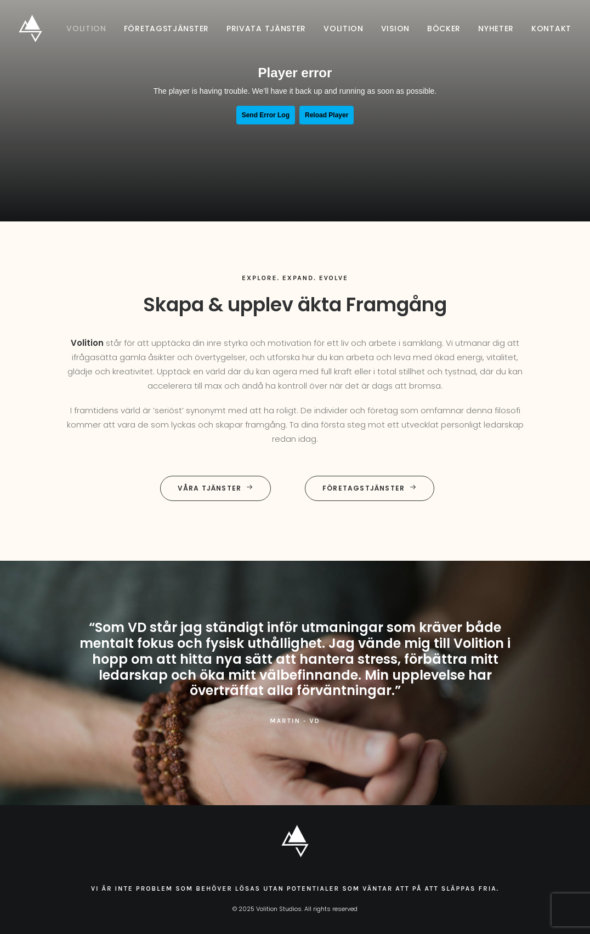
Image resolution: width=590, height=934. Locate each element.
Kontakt (551, 28)
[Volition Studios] (30, 28)
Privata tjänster (266, 28)
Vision (395, 28)
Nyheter (496, 28)
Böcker (444, 28)
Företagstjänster (166, 28)
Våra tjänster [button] (216, 488)
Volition (86, 28)
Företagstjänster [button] (369, 488)
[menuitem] (90, 28)
